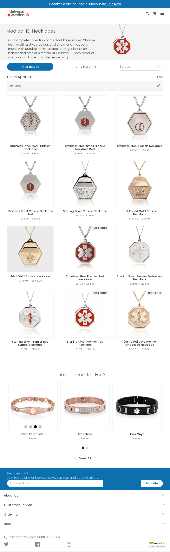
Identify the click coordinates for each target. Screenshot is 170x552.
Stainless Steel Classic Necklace (139, 146)
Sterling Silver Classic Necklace (85, 211)
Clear (159, 77)
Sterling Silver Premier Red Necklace (85, 343)
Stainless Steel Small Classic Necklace (30, 147)
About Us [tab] (11, 495)
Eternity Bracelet (33, 434)
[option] (26, 426)
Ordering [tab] (11, 514)
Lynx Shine (85, 434)
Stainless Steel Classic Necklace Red (30, 212)
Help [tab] (7, 524)
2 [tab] (87, 448)
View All (85, 458)
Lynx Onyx (137, 434)
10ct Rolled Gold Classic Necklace (140, 212)
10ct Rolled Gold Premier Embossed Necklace (139, 343)
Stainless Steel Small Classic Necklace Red (85, 147)
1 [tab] (83, 448)
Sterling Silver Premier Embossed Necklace (140, 277)
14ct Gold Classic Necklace (30, 276)
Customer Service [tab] (18, 505)
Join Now (114, 4)
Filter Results (30, 66)
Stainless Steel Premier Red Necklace (85, 277)
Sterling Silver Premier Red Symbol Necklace (30, 343)
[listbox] (33, 423)
